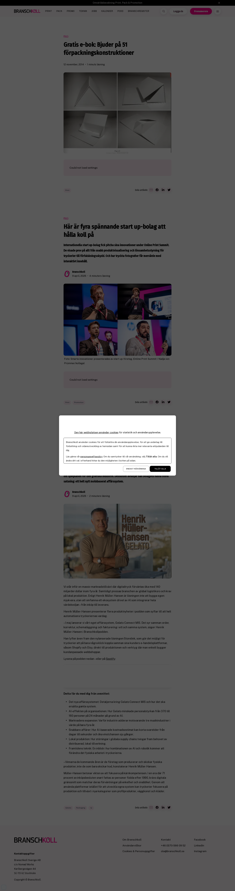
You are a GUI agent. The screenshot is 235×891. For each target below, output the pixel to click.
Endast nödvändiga (136, 469)
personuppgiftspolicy (91, 456)
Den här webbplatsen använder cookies (96, 432)
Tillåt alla (160, 469)
